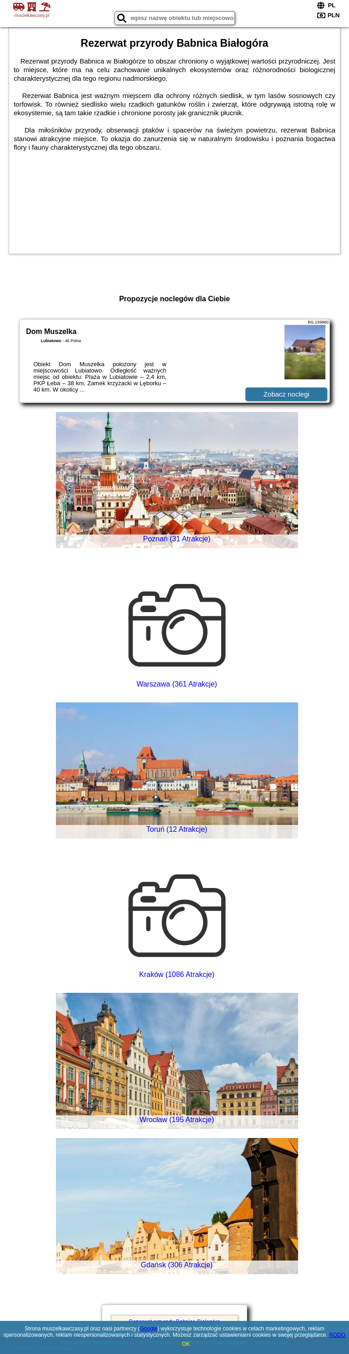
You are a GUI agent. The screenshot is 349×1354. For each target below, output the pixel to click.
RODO (337, 1335)
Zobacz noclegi (286, 394)
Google (149, 1328)
